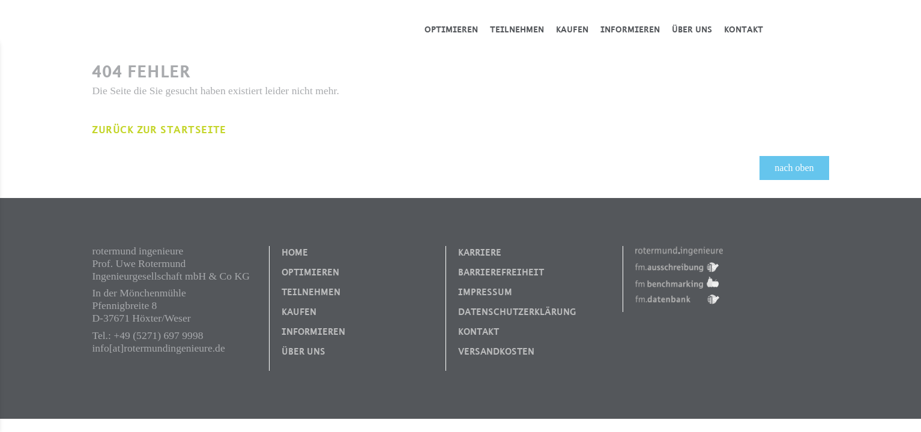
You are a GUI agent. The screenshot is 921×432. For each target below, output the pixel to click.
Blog (802, 29)
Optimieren (451, 29)
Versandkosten (496, 352)
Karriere (479, 253)
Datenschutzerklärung (517, 312)
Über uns (692, 29)
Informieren (630, 29)
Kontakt (743, 29)
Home (295, 253)
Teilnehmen (517, 29)
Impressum (485, 292)
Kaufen (572, 29)
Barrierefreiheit (501, 272)
